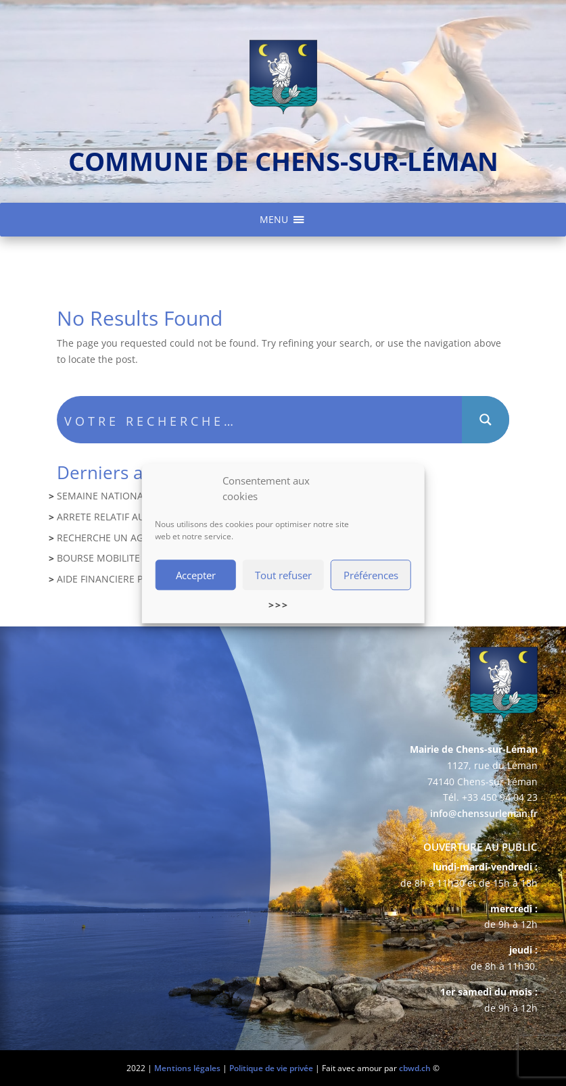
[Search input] (260, 419)
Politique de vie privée (271, 1068)
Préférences (371, 576)
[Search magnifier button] (485, 419)
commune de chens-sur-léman (283, 160)
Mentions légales (187, 1068)
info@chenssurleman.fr (484, 813)
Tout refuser (283, 576)
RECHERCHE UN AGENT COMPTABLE (138, 537)
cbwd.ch (415, 1068)
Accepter (196, 576)
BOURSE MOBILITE (98, 557)
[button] (274, 220)
